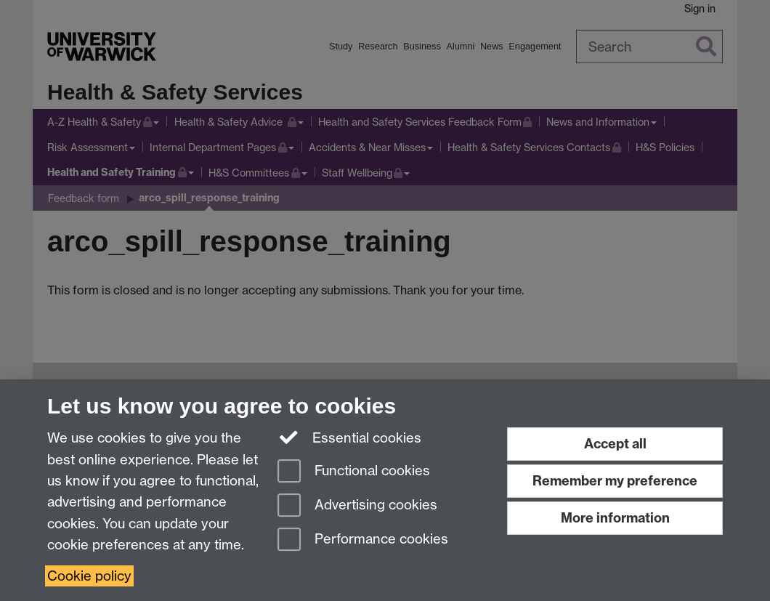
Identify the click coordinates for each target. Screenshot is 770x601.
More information (615, 517)
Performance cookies (362, 540)
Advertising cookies (357, 506)
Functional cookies (353, 472)
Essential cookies (349, 436)
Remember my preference (614, 480)
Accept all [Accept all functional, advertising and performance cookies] (615, 443)
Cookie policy (89, 576)
